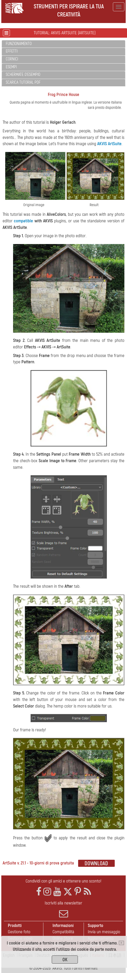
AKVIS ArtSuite (109, 143)
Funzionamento (19, 43)
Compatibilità (63, 932)
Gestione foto (19, 932)
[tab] (63, 44)
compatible (23, 221)
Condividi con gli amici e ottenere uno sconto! (63, 881)
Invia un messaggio (104, 932)
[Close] (121, 943)
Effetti (12, 51)
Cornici (12, 59)
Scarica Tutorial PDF (23, 82)
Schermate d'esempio (23, 74)
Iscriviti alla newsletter (63, 909)
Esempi (11, 67)
